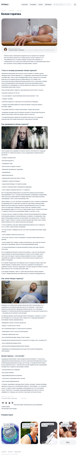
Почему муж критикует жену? (66, 425)
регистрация (13, 408)
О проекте (4, 451)
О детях (41, 4)
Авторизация (5, 408)
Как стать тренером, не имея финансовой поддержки (29, 425)
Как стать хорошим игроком (47, 425)
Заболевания (48, 4)
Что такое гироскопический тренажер (8, 425)
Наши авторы (17, 451)
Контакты (10, 451)
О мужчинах (25, 4)
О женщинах (33, 4)
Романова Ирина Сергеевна (16, 50)
